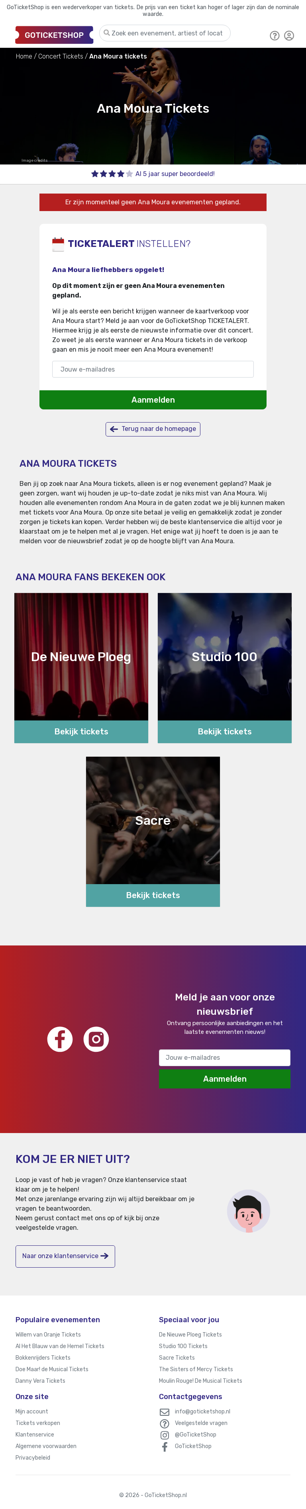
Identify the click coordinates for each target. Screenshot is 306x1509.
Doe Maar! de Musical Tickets (52, 1369)
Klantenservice (35, 1434)
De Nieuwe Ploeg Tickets (190, 1334)
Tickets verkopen (38, 1423)
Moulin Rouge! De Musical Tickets (200, 1381)
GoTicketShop (193, 1446)
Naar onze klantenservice (65, 1256)
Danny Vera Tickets (40, 1381)
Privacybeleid (33, 1457)
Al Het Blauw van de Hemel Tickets (60, 1346)
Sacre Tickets (177, 1357)
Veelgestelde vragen (201, 1423)
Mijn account (32, 1411)
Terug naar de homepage (153, 429)
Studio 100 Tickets (183, 1346)
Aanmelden (153, 400)
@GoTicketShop (195, 1434)
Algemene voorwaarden (46, 1446)
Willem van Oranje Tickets (48, 1334)
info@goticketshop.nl (202, 1411)
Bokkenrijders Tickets (43, 1357)
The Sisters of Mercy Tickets (196, 1369)
